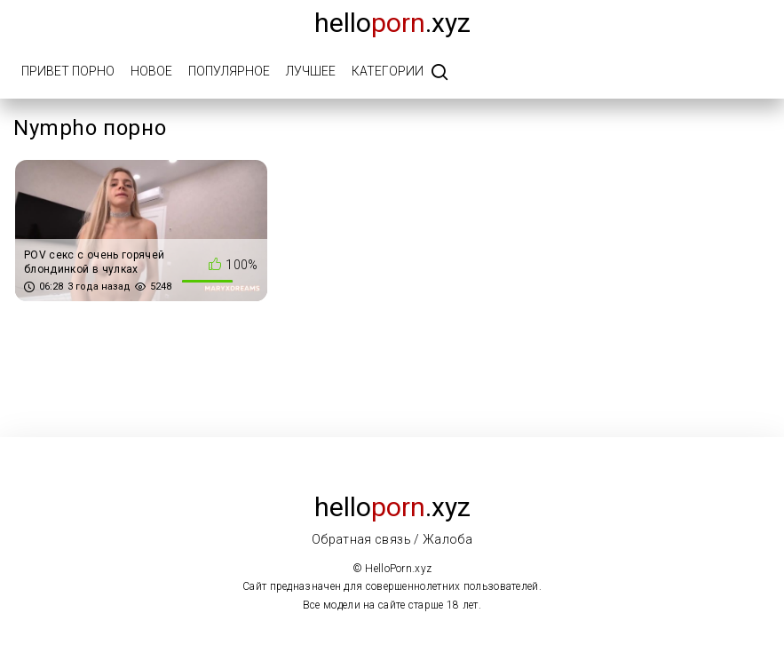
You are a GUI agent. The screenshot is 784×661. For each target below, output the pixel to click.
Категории (388, 71)
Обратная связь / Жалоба (392, 539)
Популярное (229, 71)
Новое (151, 71)
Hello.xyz (392, 22)
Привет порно (68, 71)
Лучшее (311, 71)
